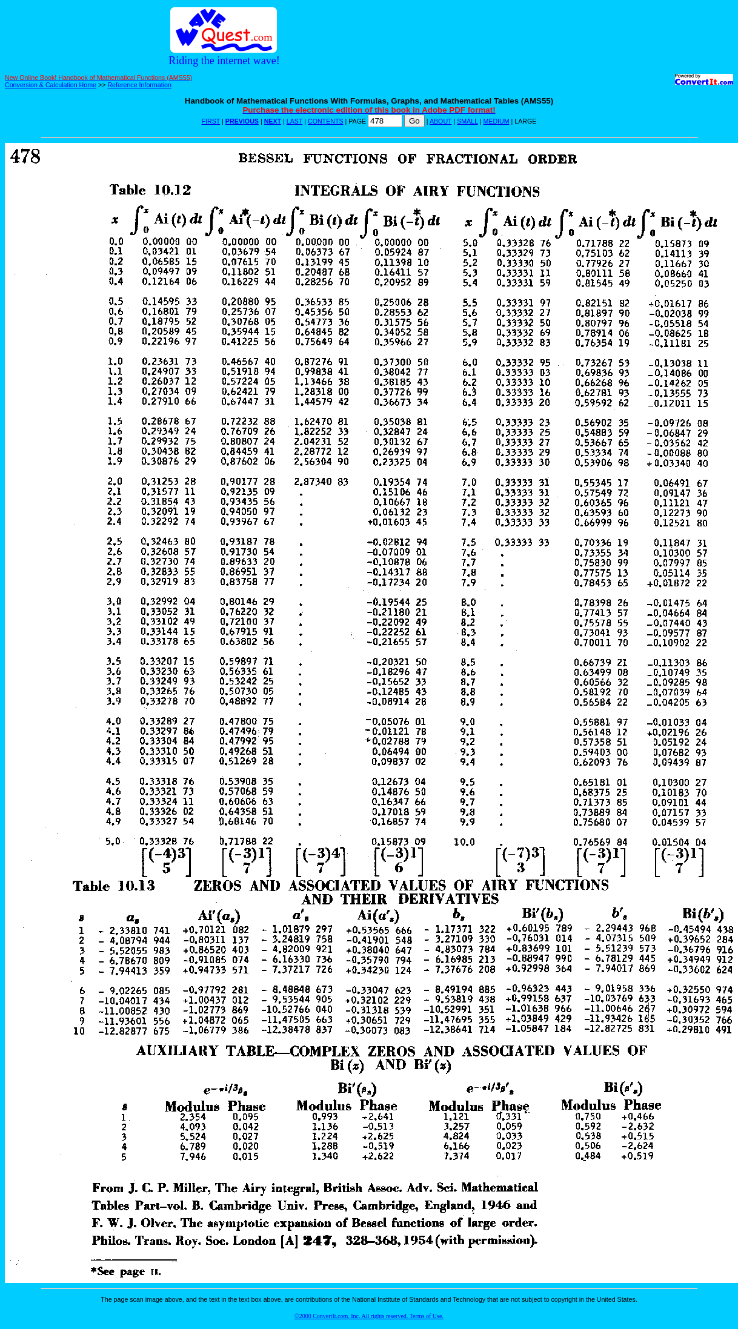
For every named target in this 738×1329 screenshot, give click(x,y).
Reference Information (139, 84)
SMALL (467, 121)
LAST (294, 121)
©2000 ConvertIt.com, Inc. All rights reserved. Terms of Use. (369, 1316)
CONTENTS (326, 121)
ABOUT (441, 121)
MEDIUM (496, 121)
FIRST (211, 121)
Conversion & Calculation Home (50, 84)
